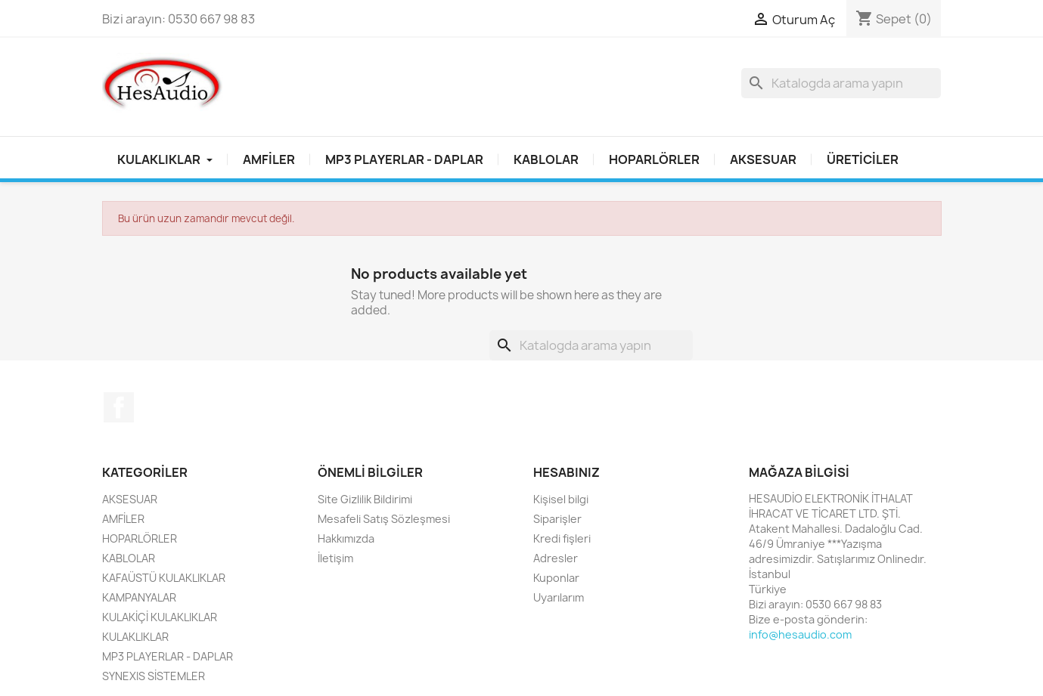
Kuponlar (556, 578)
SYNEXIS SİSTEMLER (153, 676)
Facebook (119, 407)
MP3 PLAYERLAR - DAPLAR (404, 159)
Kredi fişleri (562, 538)
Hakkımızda (346, 538)
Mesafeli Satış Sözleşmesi (384, 519)
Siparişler (557, 519)
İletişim (335, 558)
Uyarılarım (558, 597)
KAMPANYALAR (139, 597)
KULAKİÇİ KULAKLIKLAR (159, 617)
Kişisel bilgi (560, 499)
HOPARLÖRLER (654, 159)
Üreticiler (863, 159)
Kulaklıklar (165, 159)
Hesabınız (566, 472)
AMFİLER (269, 159)
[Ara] (841, 83)
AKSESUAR (763, 159)
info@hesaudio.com (800, 634)
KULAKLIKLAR (135, 636)
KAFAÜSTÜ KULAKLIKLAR (163, 578)
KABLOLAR (546, 159)
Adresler (555, 558)
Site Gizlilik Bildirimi (365, 499)
